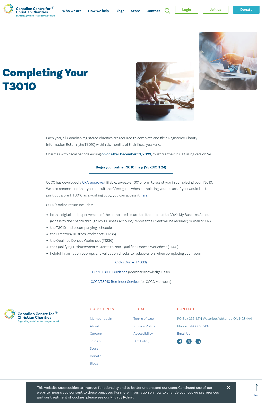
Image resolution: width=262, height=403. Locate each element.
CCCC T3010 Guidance (109, 272)
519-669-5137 (199, 326)
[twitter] (189, 341)
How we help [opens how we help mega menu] (98, 11)
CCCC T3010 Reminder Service (115, 281)
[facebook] (180, 341)
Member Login (101, 318)
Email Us (183, 333)
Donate (95, 356)
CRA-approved (93, 182)
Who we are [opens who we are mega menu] (71, 11)
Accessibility (143, 333)
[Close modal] (228, 387)
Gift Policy (141, 341)
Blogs (119, 11)
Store (135, 11)
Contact (153, 11)
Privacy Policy (144, 326)
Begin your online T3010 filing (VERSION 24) (131, 167)
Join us (95, 341)
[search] (167, 11)
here (143, 195)
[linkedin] (198, 341)
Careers (96, 333)
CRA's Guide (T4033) (131, 262)
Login (186, 9)
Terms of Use (143, 318)
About (94, 326)
